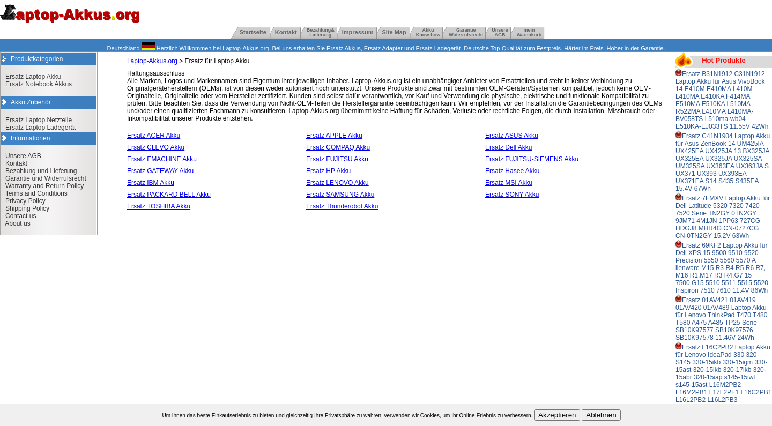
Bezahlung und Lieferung (41, 171)
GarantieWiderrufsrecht (466, 32)
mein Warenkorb (529, 32)
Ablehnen (601, 415)
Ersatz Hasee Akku (512, 171)
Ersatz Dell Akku (508, 147)
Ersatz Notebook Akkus (38, 84)
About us (17, 223)
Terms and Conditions (36, 193)
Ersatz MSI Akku (508, 182)
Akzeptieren (557, 415)
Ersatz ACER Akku (153, 135)
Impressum (358, 32)
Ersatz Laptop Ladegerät (40, 127)
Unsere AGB (23, 156)
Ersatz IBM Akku (150, 182)
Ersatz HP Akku (328, 171)
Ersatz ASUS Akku (511, 135)
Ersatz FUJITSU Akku (337, 159)
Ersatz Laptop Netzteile (38, 120)
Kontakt (286, 32)
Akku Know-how (428, 32)
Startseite (253, 32)
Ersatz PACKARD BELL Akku (169, 194)
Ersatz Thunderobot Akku (342, 206)
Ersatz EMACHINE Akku (162, 159)
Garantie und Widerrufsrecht (45, 178)
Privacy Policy (25, 201)
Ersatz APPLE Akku (334, 135)
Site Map (394, 32)
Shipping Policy (27, 208)
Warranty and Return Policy (44, 186)
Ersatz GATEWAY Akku (160, 171)
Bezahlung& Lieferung (321, 32)
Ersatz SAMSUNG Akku (340, 194)
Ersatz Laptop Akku (33, 76)
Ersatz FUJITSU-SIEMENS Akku (531, 159)
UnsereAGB (500, 32)
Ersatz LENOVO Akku (337, 182)
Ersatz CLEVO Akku (155, 147)
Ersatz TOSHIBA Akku (158, 206)
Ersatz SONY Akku (512, 194)
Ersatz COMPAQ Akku (338, 147)
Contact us (20, 216)
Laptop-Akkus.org (152, 61)
